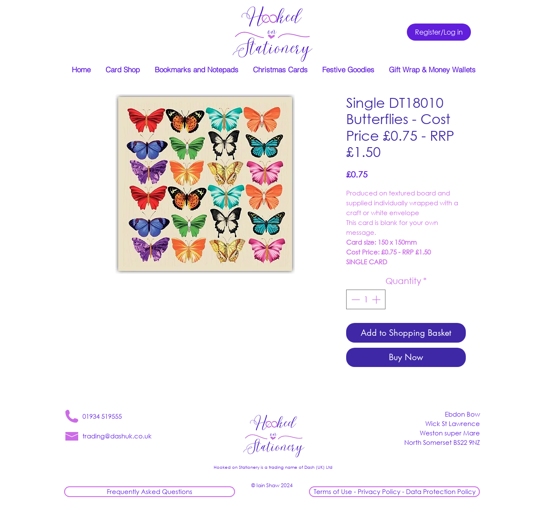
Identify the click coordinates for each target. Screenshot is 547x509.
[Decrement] (354, 299)
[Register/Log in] (439, 32)
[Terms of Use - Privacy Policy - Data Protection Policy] (394, 491)
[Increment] (377, 299)
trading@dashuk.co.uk (117, 436)
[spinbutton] (366, 299)
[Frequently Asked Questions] (149, 491)
